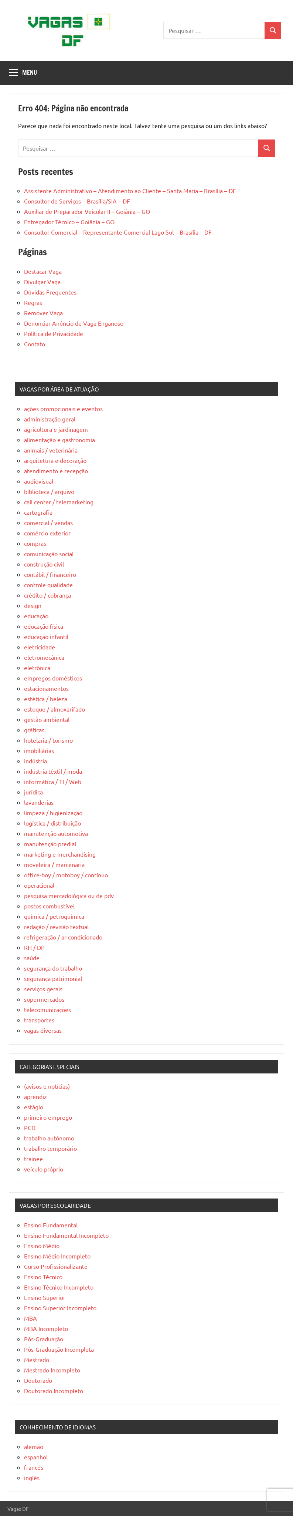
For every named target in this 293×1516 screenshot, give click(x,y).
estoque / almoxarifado (54, 709)
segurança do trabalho (53, 968)
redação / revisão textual (56, 926)
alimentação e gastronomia (59, 439)
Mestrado (36, 1359)
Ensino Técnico (43, 1276)
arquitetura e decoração (55, 460)
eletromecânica (44, 657)
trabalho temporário (50, 1148)
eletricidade (39, 647)
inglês (32, 1477)
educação (36, 615)
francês (33, 1467)
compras (35, 543)
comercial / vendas (48, 522)
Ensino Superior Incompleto (60, 1307)
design (32, 605)
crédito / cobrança (47, 595)
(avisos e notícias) (47, 1086)
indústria (35, 760)
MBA (30, 1318)
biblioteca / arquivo (49, 491)
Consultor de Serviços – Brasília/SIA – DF (77, 201)
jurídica (33, 792)
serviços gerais (43, 988)
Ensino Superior (44, 1297)
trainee (33, 1158)
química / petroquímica (54, 916)
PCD (29, 1127)
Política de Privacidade (53, 333)
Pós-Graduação (43, 1338)
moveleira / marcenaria (54, 864)
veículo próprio (43, 1169)
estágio (33, 1106)
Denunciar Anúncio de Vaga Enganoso (73, 323)
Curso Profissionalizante (56, 1266)
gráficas (34, 729)
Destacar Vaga (43, 271)
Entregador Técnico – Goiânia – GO (69, 221)
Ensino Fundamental (51, 1224)
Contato (34, 343)
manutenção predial (50, 843)
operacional (39, 885)
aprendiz (35, 1096)
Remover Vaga (43, 312)
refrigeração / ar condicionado (63, 937)
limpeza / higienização (53, 812)
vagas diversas (43, 1030)
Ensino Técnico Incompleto (58, 1287)
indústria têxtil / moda (53, 771)
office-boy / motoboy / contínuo (66, 874)
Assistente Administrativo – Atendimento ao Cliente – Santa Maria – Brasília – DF (130, 190)
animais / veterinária (51, 450)
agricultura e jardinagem (56, 429)
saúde (32, 957)
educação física (43, 626)
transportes (39, 1019)
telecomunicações (47, 1009)
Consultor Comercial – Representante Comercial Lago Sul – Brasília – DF (118, 232)
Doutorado (38, 1380)
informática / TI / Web (52, 781)
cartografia (38, 512)
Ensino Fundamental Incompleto (66, 1235)
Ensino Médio (41, 1245)
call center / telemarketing (58, 501)
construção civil (44, 564)
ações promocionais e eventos (63, 408)
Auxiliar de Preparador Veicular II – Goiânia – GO (87, 211)
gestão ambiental (46, 719)
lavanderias (39, 802)
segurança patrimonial (53, 978)
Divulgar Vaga (42, 281)
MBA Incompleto (46, 1328)
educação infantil (46, 636)
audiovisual (38, 481)
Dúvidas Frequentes (50, 292)
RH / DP (34, 947)
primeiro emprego (48, 1117)
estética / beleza (45, 698)
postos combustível (49, 906)
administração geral (49, 419)
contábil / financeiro (50, 574)
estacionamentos (46, 688)
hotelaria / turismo (48, 740)
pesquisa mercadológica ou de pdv (69, 895)
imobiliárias (39, 750)
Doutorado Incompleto (53, 1390)
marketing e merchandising (60, 854)
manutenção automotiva (56, 833)
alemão (33, 1446)
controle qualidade (48, 584)
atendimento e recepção (56, 470)
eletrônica (37, 667)
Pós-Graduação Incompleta (59, 1349)
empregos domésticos (53, 678)
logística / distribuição (52, 823)
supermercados (44, 999)
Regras (33, 302)
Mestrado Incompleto (52, 1370)
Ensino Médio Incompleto (57, 1256)
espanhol (36, 1456)
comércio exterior (47, 533)
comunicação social (49, 553)
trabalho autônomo (49, 1138)
